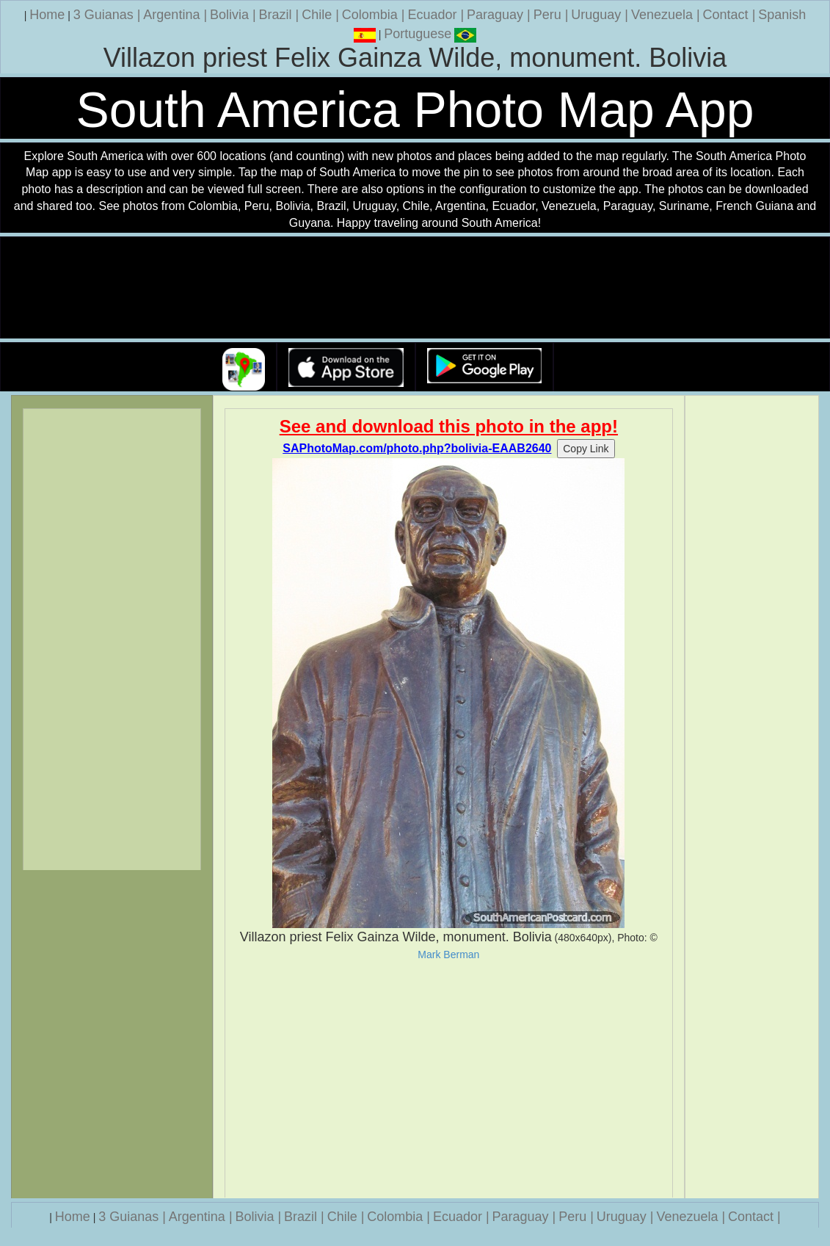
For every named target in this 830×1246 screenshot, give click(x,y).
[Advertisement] (448, 1079)
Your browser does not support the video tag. (415, 288)
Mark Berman (448, 954)
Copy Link (585, 448)
